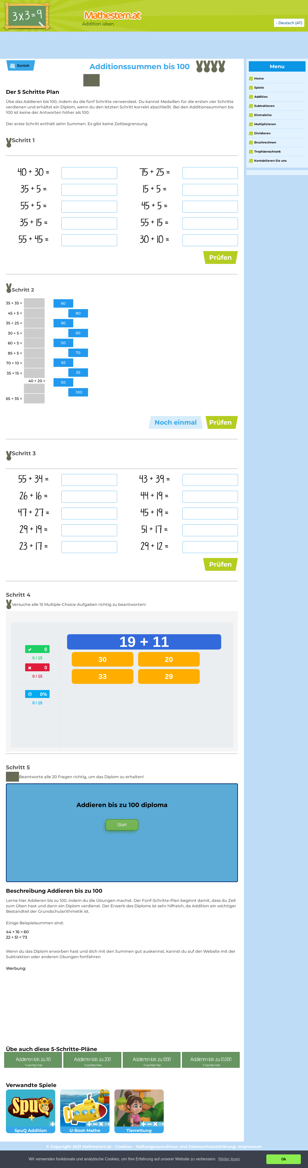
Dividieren (262, 133)
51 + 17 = (155, 540)
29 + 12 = (155, 556)
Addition (261, 97)
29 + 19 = (33, 540)
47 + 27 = (34, 523)
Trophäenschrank (267, 151)
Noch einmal (176, 427)
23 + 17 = (33, 556)
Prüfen (220, 257)
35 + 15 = (34, 223)
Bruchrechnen (265, 142)
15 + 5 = (155, 189)
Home (259, 78)
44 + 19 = (155, 506)
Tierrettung (139, 1142)
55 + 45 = (34, 240)
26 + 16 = (33, 506)
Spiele (259, 87)
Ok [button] (283, 1159)
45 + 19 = (155, 523)
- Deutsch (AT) (289, 22)
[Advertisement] (123, 45)
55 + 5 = (34, 206)
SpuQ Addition (30, 1142)
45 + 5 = (155, 206)
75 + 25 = (154, 172)
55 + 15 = (155, 223)
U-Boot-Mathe (84, 1142)
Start (122, 839)
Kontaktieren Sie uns (270, 160)
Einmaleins (263, 115)
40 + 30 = (34, 172)
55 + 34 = (33, 489)
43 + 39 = (154, 489)
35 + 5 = (33, 189)
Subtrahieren (264, 106)
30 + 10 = (154, 240)
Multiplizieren (265, 124)
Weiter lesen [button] (229, 1159)
